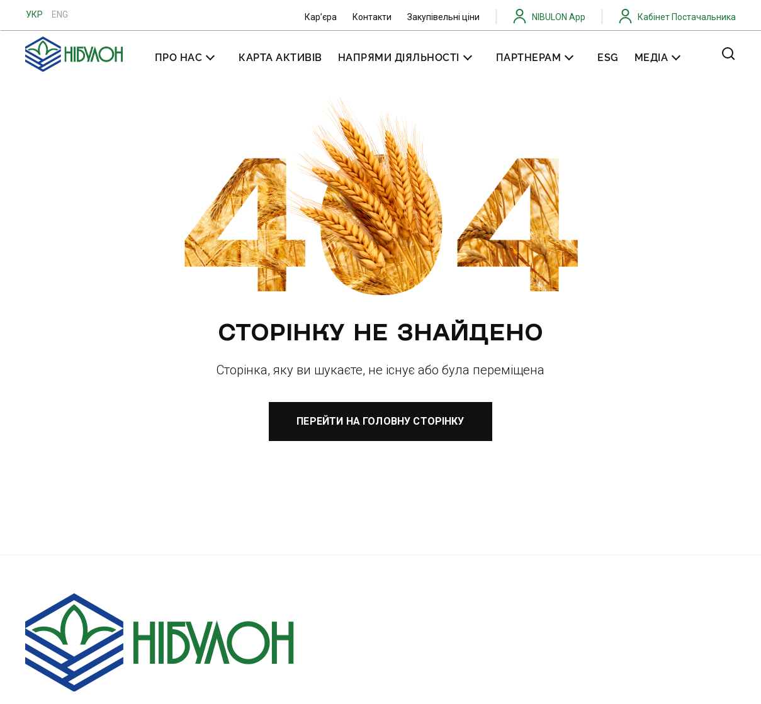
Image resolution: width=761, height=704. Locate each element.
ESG (608, 58)
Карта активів (280, 58)
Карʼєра (321, 17)
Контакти (372, 17)
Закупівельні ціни (443, 17)
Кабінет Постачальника (687, 17)
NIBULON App (558, 17)
